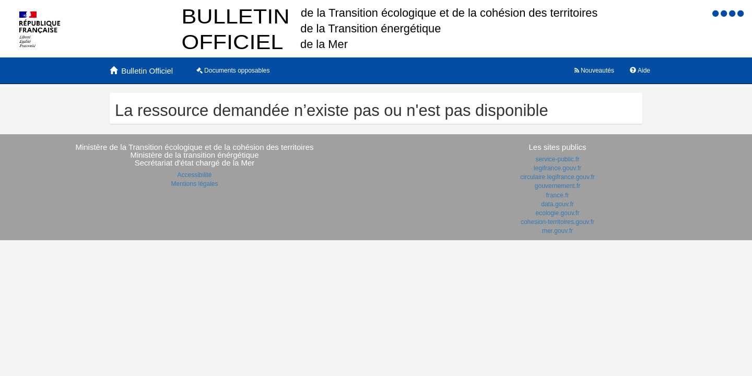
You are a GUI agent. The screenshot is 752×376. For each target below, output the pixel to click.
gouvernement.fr (557, 186)
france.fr (557, 195)
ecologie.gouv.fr (558, 213)
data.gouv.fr (557, 204)
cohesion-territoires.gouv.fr (557, 222)
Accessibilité (194, 175)
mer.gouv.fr (557, 230)
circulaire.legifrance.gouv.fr (557, 177)
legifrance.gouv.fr (557, 168)
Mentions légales (194, 183)
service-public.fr (557, 159)
